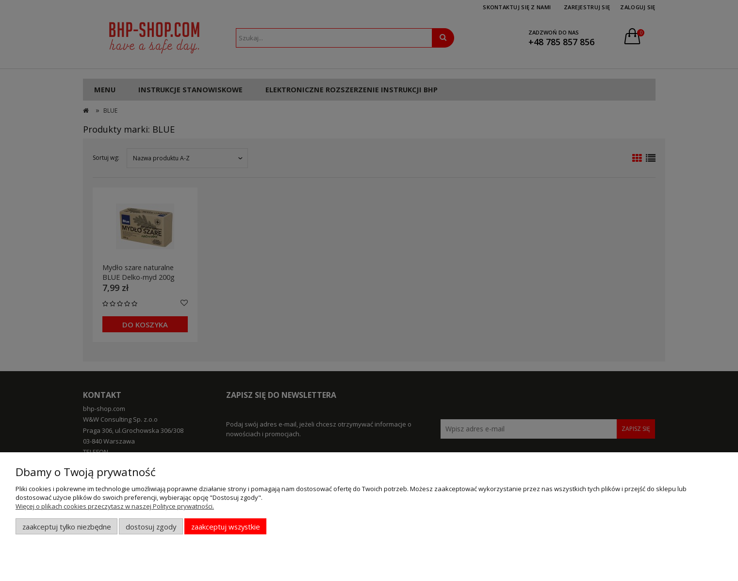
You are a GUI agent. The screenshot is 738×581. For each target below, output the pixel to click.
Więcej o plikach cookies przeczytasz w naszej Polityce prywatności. (115, 506)
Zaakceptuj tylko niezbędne (66, 526)
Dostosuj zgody (151, 526)
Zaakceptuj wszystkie (225, 526)
